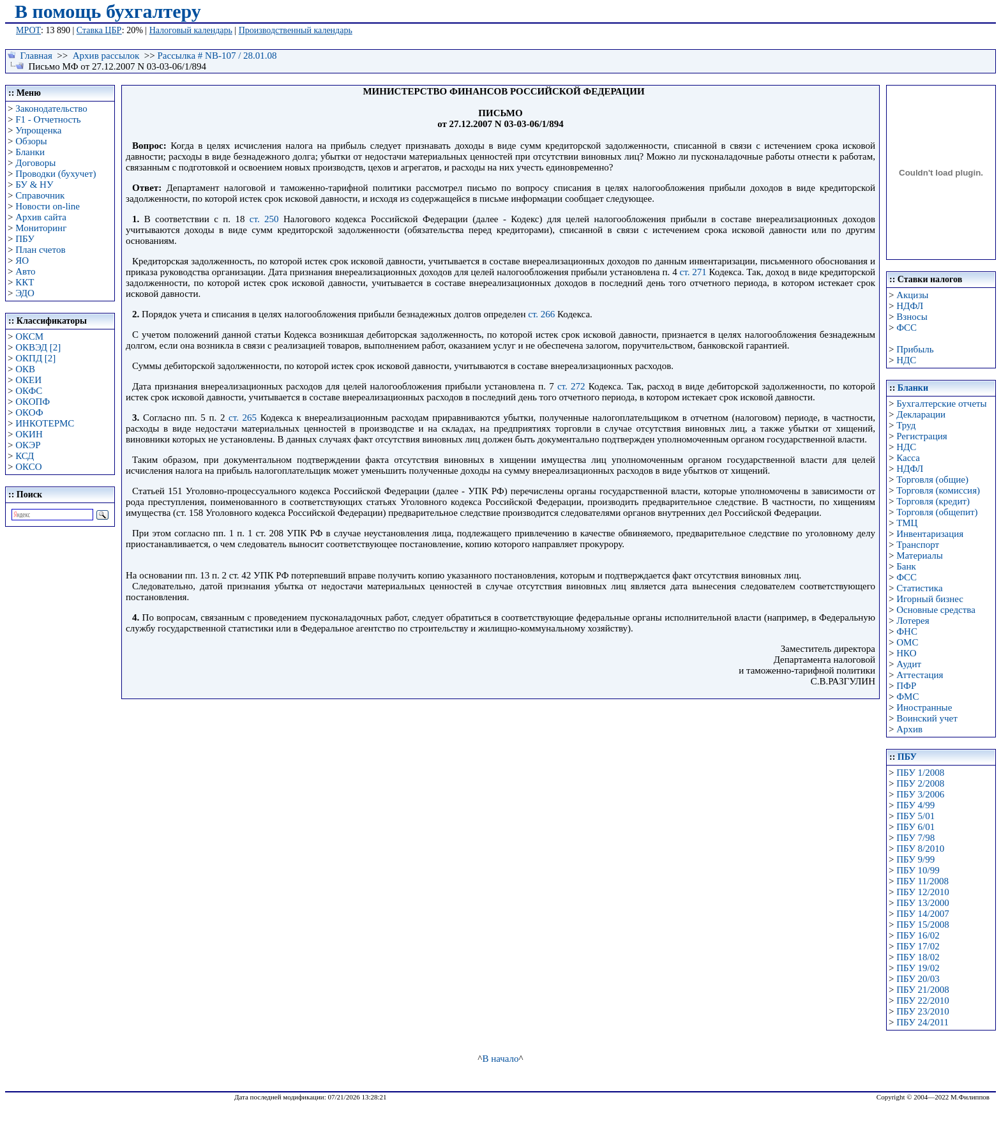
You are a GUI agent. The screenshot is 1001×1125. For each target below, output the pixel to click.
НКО (906, 653)
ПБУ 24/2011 (922, 1022)
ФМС (907, 696)
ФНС (906, 631)
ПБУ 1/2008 (920, 772)
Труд (905, 425)
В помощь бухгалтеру (108, 11)
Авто (25, 271)
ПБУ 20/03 (917, 979)
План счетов (40, 250)
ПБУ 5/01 (915, 816)
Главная (36, 55)
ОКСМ (29, 336)
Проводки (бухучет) (55, 174)
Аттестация (919, 675)
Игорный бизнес (929, 599)
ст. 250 (264, 219)
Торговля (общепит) (936, 512)
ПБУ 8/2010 (920, 848)
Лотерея (912, 620)
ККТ (24, 282)
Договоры (35, 163)
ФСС (906, 327)
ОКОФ (29, 412)
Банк (906, 566)
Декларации (920, 414)
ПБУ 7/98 (915, 838)
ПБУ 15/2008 (922, 924)
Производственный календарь (295, 30)
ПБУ (24, 239)
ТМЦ (906, 523)
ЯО (22, 260)
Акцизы (912, 295)
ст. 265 (243, 417)
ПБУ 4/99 (915, 805)
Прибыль (914, 349)
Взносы (912, 317)
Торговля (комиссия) (938, 490)
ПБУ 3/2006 (920, 794)
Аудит (908, 664)
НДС (906, 360)
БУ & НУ (34, 184)
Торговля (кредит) (933, 501)
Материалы (919, 555)
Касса (908, 458)
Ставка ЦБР (99, 30)
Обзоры (31, 141)
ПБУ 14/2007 (922, 914)
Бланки (30, 152)
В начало (500, 1058)
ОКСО (28, 467)
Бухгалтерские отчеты (941, 403)
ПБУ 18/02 (917, 957)
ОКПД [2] (35, 358)
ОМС (907, 642)
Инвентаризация (929, 534)
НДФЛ (909, 306)
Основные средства (935, 610)
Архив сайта (40, 217)
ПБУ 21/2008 (922, 990)
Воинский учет (927, 718)
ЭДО (24, 293)
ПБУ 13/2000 (922, 903)
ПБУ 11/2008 (922, 881)
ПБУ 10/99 (917, 870)
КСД (24, 456)
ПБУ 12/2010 (922, 892)
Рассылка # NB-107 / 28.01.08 (216, 55)
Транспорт (917, 545)
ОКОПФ (32, 401)
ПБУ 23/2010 (922, 1011)
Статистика (919, 588)
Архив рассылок (106, 55)
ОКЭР (27, 445)
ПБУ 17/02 (917, 946)
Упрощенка (38, 130)
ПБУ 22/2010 (922, 1000)
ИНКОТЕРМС (44, 423)
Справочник (39, 195)
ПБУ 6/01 (915, 827)
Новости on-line (47, 206)
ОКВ (25, 369)
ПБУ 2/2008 (920, 783)
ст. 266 (541, 314)
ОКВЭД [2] (38, 347)
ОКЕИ (28, 380)
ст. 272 (571, 386)
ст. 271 (693, 272)
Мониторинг (40, 228)
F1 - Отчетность (47, 119)
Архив (909, 729)
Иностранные (924, 707)
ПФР (906, 686)
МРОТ (28, 30)
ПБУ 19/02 (917, 968)
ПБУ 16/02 (917, 935)
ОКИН (29, 434)
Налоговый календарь (190, 30)
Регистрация (921, 436)
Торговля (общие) (932, 479)
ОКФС (28, 391)
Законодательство (51, 108)
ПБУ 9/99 (915, 859)
